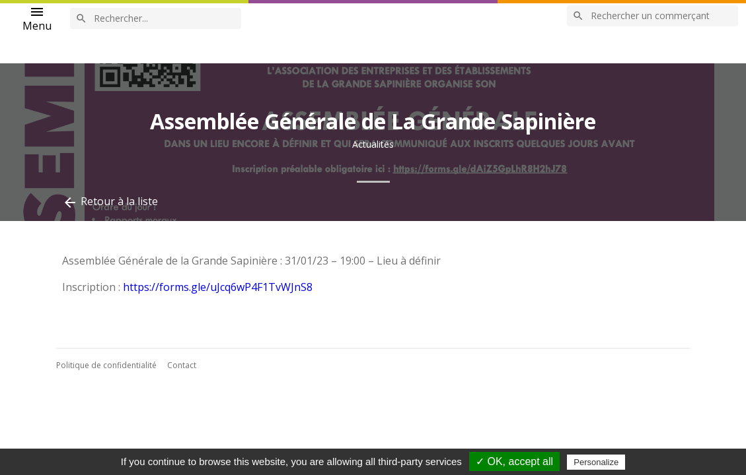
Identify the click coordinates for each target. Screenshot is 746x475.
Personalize (596, 462)
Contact (181, 365)
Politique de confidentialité (106, 365)
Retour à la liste (110, 202)
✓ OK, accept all (514, 461)
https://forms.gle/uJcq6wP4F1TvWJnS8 (218, 287)
